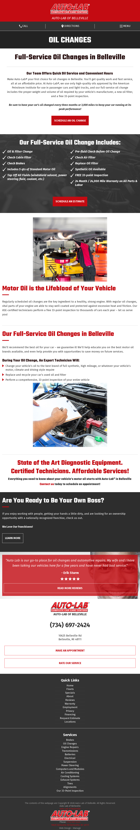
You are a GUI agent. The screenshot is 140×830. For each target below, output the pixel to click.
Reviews (70, 699)
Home (70, 685)
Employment (70, 707)
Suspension (70, 761)
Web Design (65, 828)
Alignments (69, 787)
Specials (70, 692)
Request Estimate (70, 718)
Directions (71, 26)
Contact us (47, 484)
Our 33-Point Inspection (70, 790)
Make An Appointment (70, 650)
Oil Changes (70, 743)
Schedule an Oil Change (70, 120)
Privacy (70, 710)
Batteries (70, 754)
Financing (70, 714)
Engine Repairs (70, 747)
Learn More (12, 538)
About (70, 696)
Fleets (70, 689)
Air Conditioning (70, 772)
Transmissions (70, 750)
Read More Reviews (70, 588)
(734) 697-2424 (70, 625)
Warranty (70, 703)
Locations (70, 721)
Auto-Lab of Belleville (70, 809)
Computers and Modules (70, 768)
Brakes (70, 739)
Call (25, 26)
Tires (70, 783)
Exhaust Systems (70, 779)
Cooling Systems (70, 776)
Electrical (69, 758)
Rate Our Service (70, 663)
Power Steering (70, 765)
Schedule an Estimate (70, 201)
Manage (77, 828)
